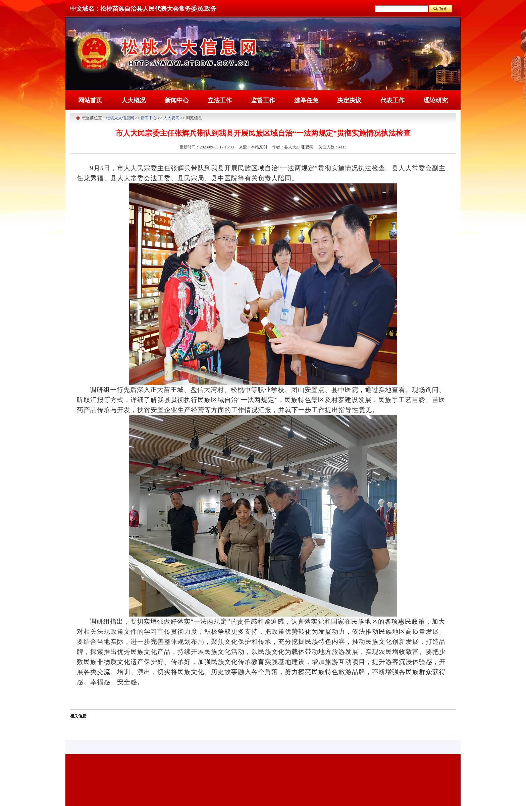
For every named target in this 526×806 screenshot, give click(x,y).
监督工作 (263, 100)
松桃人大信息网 (120, 118)
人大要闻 (171, 118)
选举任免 (306, 100)
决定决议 (349, 100)
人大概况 (133, 100)
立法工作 (220, 100)
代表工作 (392, 100)
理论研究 (436, 100)
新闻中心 (177, 100)
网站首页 (90, 100)
